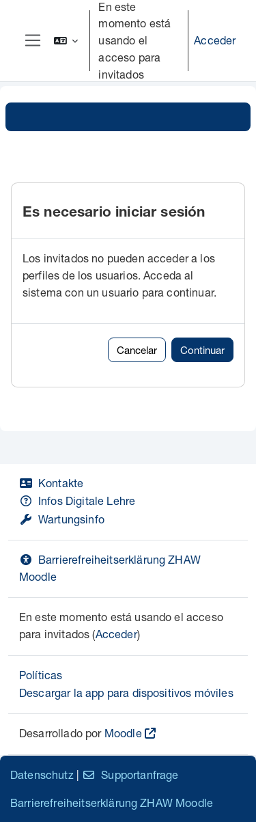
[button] (66, 40)
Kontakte (51, 482)
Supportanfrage (130, 774)
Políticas (40, 674)
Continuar (202, 350)
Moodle (123, 732)
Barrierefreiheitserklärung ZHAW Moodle (111, 802)
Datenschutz (42, 774)
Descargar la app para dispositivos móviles (126, 692)
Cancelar (137, 350)
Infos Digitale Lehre (77, 500)
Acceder (215, 39)
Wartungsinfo (61, 518)
